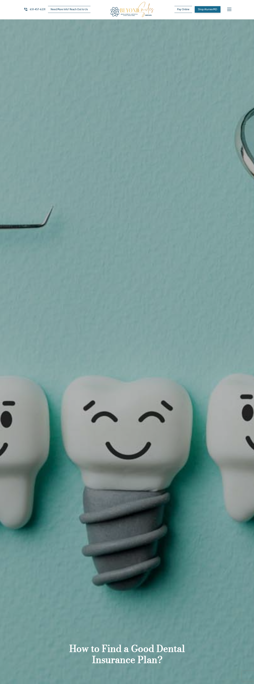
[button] (229, 9)
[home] (132, 9)
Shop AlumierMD (207, 9)
